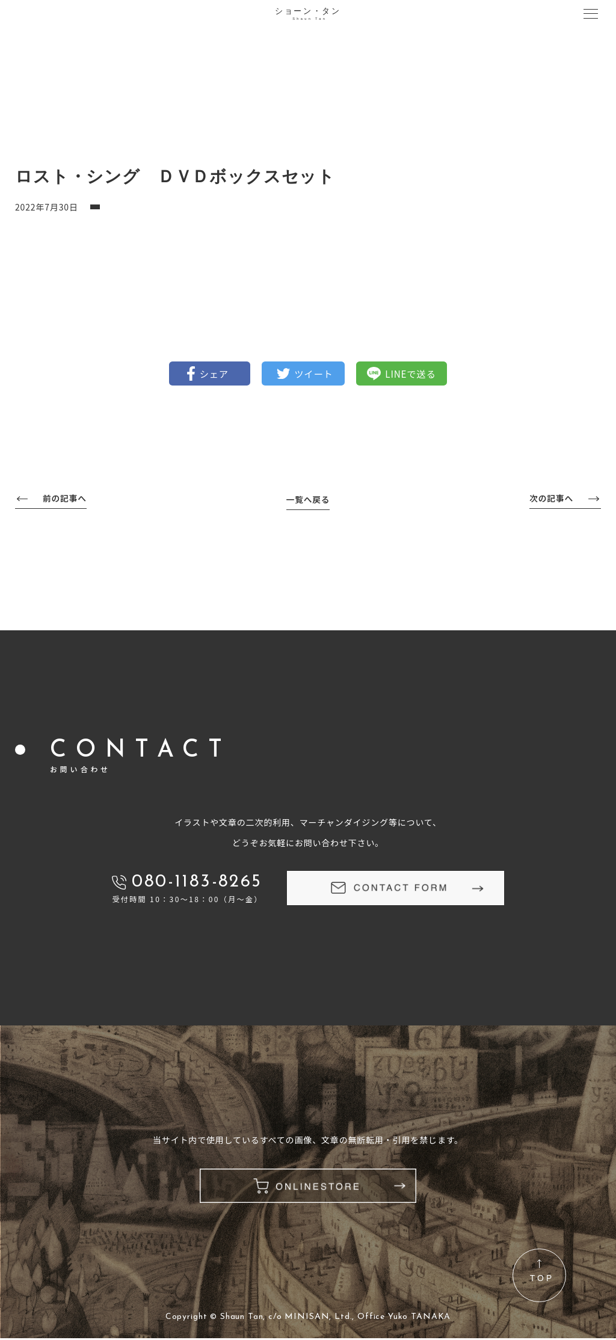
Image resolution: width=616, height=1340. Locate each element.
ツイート (314, 374)
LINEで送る (415, 374)
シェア (209, 374)
